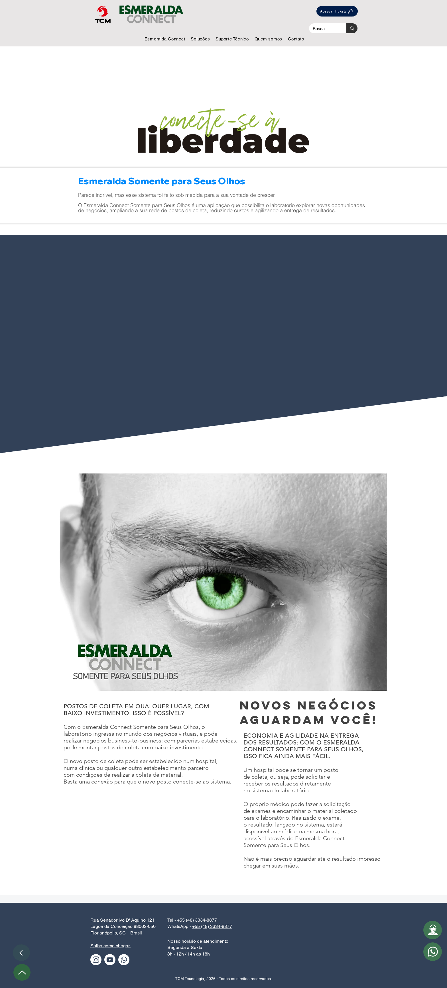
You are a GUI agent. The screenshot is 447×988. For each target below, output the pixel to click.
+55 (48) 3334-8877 (212, 926)
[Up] (22, 972)
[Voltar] (21, 952)
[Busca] (323, 28)
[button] (165, 39)
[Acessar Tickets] (337, 11)
